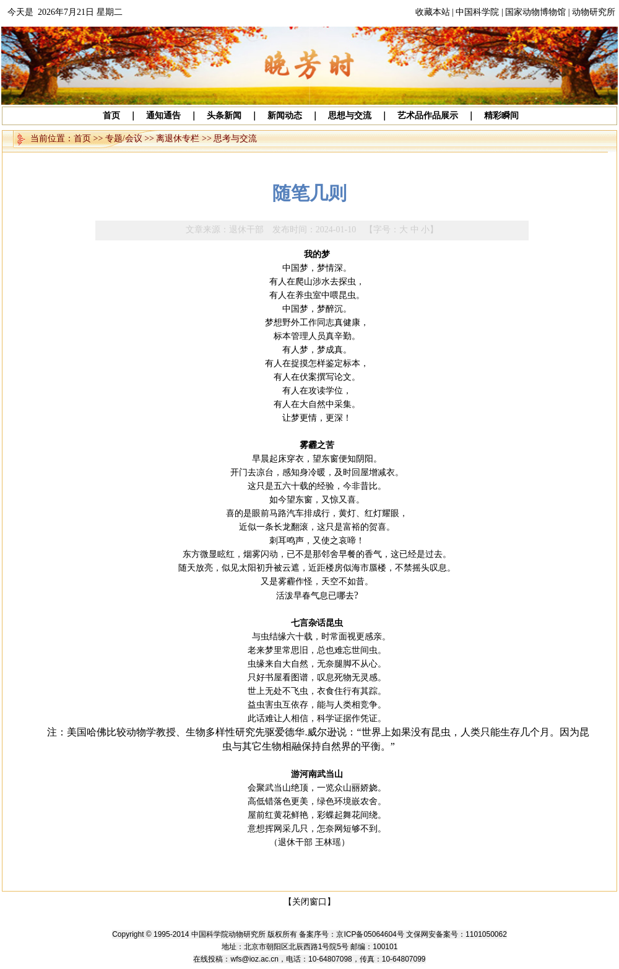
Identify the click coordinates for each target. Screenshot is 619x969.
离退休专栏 (177, 138)
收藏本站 (432, 12)
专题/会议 (123, 138)
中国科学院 (477, 12)
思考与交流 (235, 138)
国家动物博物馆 (535, 12)
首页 (82, 138)
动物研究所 (593, 12)
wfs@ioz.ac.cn (254, 959)
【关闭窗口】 (309, 901)
